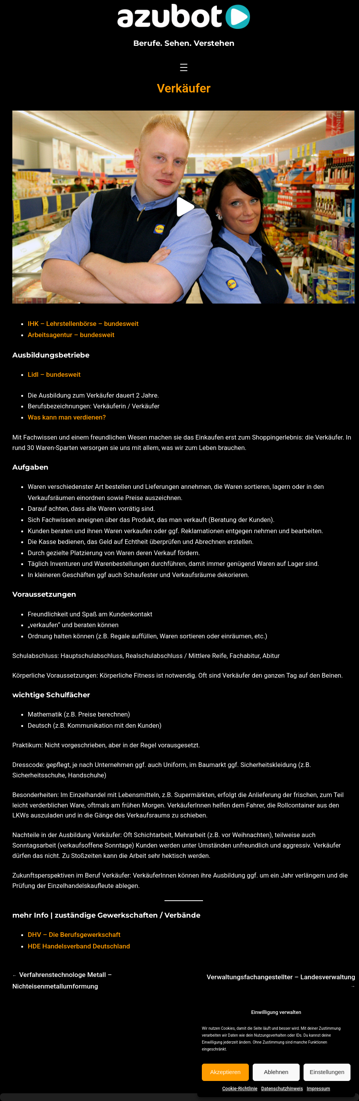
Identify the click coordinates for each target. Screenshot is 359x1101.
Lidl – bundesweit (54, 374)
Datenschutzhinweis (282, 1088)
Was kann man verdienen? (67, 417)
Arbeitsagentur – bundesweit (71, 335)
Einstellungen (327, 1072)
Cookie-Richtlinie (239, 1088)
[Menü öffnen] (184, 67)
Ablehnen (276, 1072)
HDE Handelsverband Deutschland (79, 946)
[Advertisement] (179, 1044)
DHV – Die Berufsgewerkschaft (74, 934)
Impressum (318, 1088)
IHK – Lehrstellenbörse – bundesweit (83, 323)
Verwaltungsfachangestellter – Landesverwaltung (280, 977)
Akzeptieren (225, 1072)
